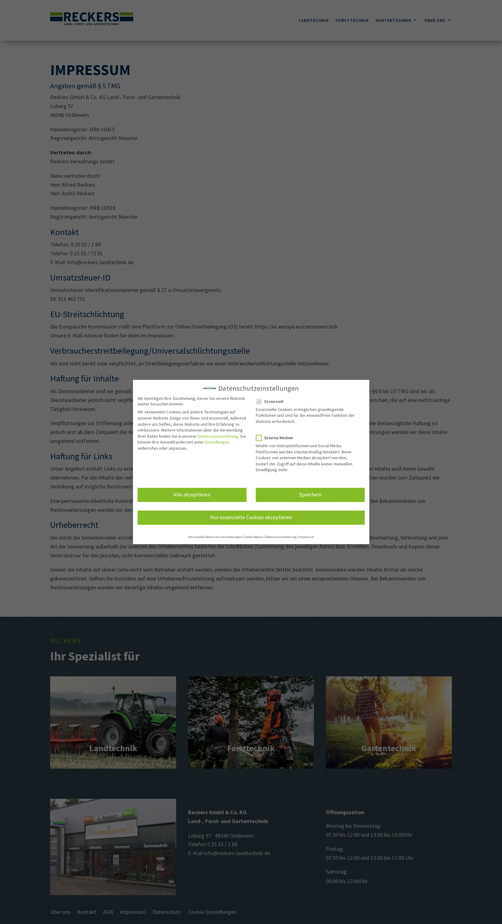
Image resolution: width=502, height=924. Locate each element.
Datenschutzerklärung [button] (280, 536)
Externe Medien (277, 437)
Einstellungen (217, 441)
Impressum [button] (306, 536)
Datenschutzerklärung (218, 435)
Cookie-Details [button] (253, 536)
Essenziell (272, 400)
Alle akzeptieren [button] (192, 493)
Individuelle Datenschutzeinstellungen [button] (215, 536)
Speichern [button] (310, 493)
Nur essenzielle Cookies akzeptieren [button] (251, 516)
